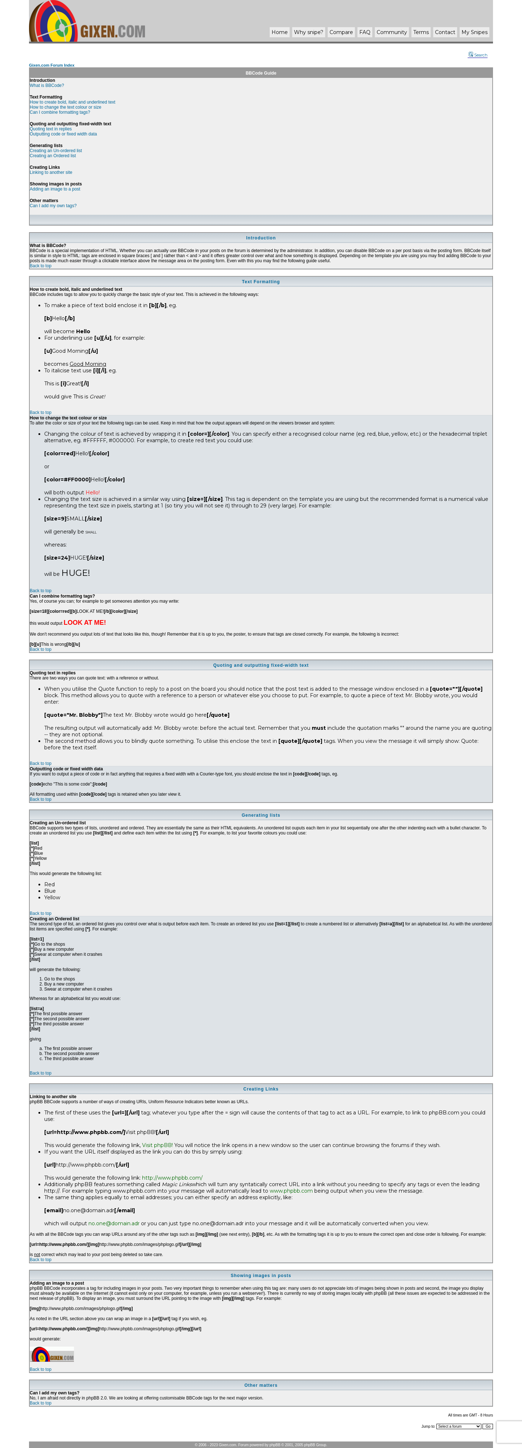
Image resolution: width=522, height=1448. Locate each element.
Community (392, 32)
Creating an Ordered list (53, 155)
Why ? (308, 32)
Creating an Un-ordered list (56, 150)
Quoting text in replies (51, 128)
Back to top (40, 265)
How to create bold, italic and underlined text (72, 102)
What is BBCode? (47, 85)
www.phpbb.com (291, 1191)
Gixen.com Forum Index (51, 65)
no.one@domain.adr (114, 1223)
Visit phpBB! (157, 1145)
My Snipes (474, 32)
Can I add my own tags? (53, 205)
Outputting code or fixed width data (63, 134)
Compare (341, 32)
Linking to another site (51, 172)
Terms (421, 32)
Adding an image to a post (55, 189)
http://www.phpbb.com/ (172, 1178)
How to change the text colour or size (65, 107)
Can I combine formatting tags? (60, 112)
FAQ (364, 32)
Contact (445, 32)
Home (280, 32)
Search (478, 55)
